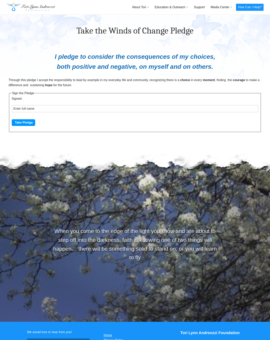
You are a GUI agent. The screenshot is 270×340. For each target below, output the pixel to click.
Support (199, 7)
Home (108, 335)
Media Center (220, 7)
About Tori (139, 7)
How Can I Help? (250, 7)
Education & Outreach (170, 7)
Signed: (17, 98)
